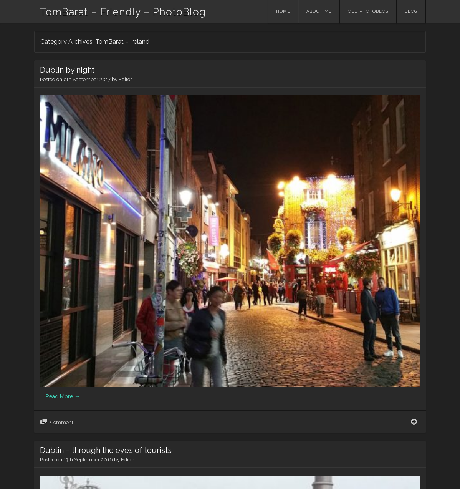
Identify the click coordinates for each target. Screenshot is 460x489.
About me (319, 11)
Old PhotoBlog (368, 11)
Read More (63, 190)
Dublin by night (67, 70)
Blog (411, 11)
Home (283, 11)
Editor (125, 79)
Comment (61, 216)
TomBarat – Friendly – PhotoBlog (123, 12)
